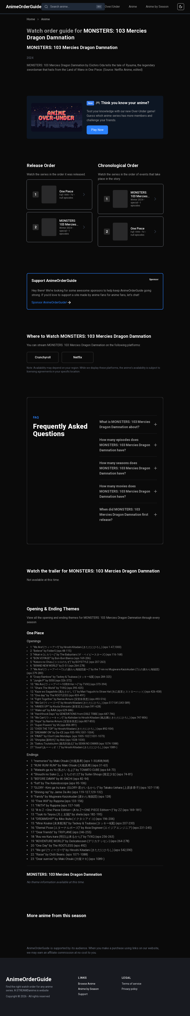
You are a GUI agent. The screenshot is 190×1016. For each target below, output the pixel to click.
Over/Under (112, 6)
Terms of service (131, 983)
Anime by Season (157, 6)
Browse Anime (86, 983)
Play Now (97, 130)
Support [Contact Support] (83, 994)
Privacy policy (129, 988)
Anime (133, 6)
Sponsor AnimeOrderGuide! (51, 302)
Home (31, 19)
